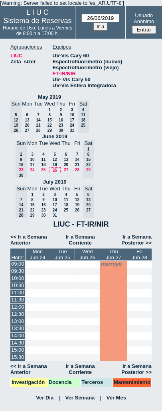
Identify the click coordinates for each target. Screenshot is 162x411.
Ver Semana (80, 398)
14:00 (17, 336)
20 (27, 125)
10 (72, 115)
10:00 (17, 278)
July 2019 (55, 182)
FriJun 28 (139, 254)
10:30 (17, 285)
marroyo (111, 264)
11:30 (17, 300)
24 (72, 125)
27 (27, 130)
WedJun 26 (87, 254)
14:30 (17, 343)
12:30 (17, 314)
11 (43, 159)
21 (38, 125)
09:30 (17, 271)
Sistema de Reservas (37, 21)
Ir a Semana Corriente (80, 240)
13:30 (17, 328)
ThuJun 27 (113, 254)
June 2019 (54, 136)
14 (38, 120)
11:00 (17, 293)
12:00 (17, 307)
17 (72, 120)
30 (61, 130)
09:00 (17, 264)
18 (43, 164)
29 (49, 130)
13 (27, 120)
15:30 (17, 357)
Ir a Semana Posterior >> (136, 240)
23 (61, 125)
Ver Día (44, 398)
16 (61, 120)
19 (55, 164)
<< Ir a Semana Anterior (28, 240)
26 (55, 170)
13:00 (17, 321)
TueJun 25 (62, 254)
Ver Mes (116, 398)
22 (49, 125)
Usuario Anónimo (144, 18)
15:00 (17, 350)
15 (49, 120)
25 (43, 170)
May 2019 (49, 97)
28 (38, 130)
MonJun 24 (37, 254)
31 (72, 130)
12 (55, 159)
